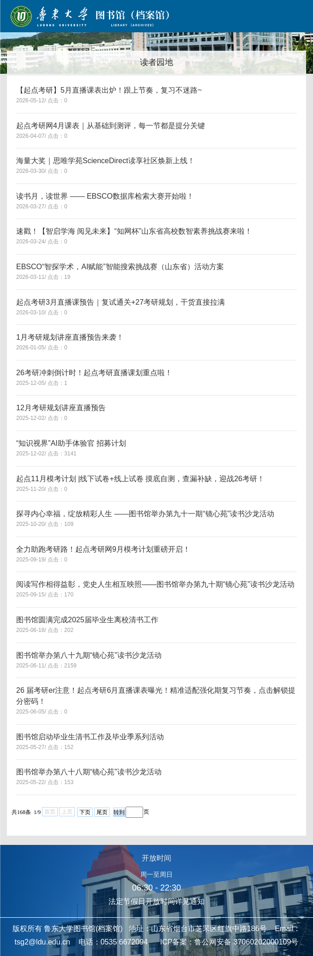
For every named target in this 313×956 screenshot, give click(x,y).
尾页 (102, 812)
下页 (84, 812)
